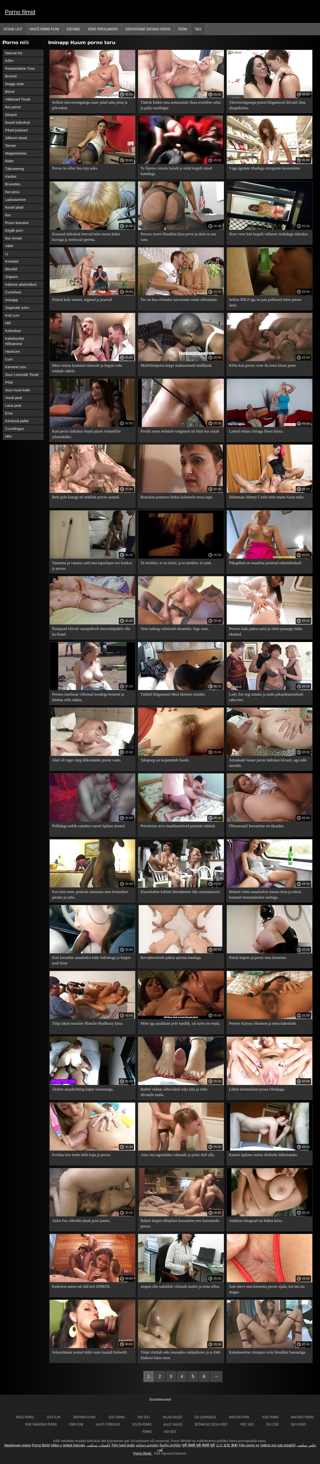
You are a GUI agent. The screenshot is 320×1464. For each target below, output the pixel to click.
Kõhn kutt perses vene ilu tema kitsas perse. (263, 365)
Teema (182, 29)
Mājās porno (25, 1417)
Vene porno (270, 1417)
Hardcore (12, 351)
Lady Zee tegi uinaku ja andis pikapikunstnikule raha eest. (266, 697)
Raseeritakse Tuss (20, 68)
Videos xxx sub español (277, 1445)
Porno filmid (20, 12)
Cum (9, 359)
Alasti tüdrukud (108, 1424)
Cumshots (13, 292)
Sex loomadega (205, 1417)
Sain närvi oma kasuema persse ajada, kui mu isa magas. (267, 1289)
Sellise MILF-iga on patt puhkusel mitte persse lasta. (265, 302)
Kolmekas (13, 331)
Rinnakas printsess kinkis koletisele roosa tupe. (176, 497)
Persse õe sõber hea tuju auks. (75, 168)
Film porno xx (249, 1445)
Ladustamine (15, 199)
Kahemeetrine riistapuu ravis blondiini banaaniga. (267, 1352)
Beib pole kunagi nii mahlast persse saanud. (86, 497)
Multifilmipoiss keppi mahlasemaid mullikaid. (176, 365)
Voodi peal (13, 398)
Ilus (8, 215)
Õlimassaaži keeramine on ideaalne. (257, 826)
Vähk (9, 246)
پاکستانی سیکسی (98, 1445)
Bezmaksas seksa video (211, 1424)
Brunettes (12, 184)
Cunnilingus (14, 429)
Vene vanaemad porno (41, 1424)
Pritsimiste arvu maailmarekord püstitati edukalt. (178, 826)
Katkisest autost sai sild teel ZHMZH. (81, 1286)
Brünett (11, 76)
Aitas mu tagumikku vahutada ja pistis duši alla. (177, 1155)
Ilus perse (13, 107)
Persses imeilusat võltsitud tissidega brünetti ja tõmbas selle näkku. (88, 697)
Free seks (247, 1424)
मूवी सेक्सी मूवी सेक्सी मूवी (198, 1445)
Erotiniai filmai (84, 1417)
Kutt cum (12, 315)
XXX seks (144, 1417)
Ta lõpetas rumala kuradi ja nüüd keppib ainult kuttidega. (176, 171)
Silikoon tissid (16, 138)
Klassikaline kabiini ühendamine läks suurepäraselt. (180, 892)
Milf (8, 323)
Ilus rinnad (13, 238)
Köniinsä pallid (16, 421)
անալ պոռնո (147, 1445)
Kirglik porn (14, 230)
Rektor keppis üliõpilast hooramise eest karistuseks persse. (180, 1223)
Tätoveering (14, 169)
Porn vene (76, 1424)
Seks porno (117, 1417)
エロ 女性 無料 (227, 1445)
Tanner (10, 145)
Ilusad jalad (14, 207)
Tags (198, 29)
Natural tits (13, 53)
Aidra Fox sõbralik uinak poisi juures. (81, 1221)
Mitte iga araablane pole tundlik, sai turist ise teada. (180, 1023)
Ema (9, 413)
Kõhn (9, 61)
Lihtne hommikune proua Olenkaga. (257, 1089)
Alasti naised (173, 1424)
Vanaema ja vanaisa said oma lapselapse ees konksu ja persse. (92, 565)
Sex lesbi (272, 1424)
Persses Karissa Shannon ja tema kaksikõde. (263, 1023)
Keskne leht (13, 29)
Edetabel (73, 29)
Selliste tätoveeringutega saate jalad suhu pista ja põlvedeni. (89, 105)
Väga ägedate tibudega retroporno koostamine (264, 168)
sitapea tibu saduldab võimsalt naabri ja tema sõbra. (180, 1286)
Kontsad (11, 261)
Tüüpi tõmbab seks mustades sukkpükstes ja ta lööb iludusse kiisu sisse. (180, 1355)
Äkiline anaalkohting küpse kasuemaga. (82, 1089)
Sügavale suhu (17, 307)
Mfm (8, 436)
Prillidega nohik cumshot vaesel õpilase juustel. (89, 826)
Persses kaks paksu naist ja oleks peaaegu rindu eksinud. (265, 631)
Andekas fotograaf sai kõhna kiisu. (256, 1221)
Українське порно (17, 1445)
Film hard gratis (123, 1445)
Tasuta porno (141, 1424)
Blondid (11, 269)
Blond (9, 91)
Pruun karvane (17, 223)
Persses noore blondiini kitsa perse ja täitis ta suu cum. (178, 237)
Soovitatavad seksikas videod (147, 29)
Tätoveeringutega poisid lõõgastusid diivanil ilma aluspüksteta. (267, 105)
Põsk (9, 382)
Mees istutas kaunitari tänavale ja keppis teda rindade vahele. (87, 368)
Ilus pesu (12, 192)
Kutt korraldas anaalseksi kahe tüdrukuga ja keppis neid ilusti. (91, 960)
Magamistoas (16, 153)
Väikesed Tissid (17, 99)
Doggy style (14, 84)
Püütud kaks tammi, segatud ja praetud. (82, 300)
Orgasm (11, 277)
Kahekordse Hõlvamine (14, 341)
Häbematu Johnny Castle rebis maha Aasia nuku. (267, 497)
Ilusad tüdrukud (17, 122)
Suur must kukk (17, 390)
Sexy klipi (54, 1417)
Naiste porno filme (44, 29)
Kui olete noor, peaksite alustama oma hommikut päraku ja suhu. (90, 894)
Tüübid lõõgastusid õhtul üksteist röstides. (173, 694)
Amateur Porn (239, 1417)
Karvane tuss (15, 367)
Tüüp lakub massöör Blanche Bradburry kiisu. (87, 1023)
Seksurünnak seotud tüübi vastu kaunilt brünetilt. (90, 1352)
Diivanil (11, 115)
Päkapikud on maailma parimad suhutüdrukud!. (265, 563)
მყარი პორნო (170, 1445)
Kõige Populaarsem (103, 29)
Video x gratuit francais (68, 1445)
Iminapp (11, 300)
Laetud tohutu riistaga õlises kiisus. (256, 431)
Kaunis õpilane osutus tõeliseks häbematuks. (263, 1155)
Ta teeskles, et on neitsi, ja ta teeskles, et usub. (176, 563)
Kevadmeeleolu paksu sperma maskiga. (170, 958)
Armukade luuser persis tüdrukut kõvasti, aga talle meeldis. (268, 763)
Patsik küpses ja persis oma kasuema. (258, 958)
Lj (6, 253)
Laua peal (13, 405)
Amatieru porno (302, 1417)
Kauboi (10, 176)
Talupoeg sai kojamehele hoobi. (164, 760)
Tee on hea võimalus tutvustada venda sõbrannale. (179, 300)
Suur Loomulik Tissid (21, 375)
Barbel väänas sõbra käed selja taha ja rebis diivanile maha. (173, 1092)
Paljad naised (172, 1417)
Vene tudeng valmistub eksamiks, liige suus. (174, 629)
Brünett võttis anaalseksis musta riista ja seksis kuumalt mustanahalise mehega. (265, 894)
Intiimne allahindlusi (21, 284)
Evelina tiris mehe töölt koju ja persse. (81, 1155)
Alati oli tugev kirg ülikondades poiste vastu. (86, 760)
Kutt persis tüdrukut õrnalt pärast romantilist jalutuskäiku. (86, 434)
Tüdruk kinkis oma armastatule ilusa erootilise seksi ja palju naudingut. (180, 105)
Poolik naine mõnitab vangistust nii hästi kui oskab (179, 431)
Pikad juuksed (16, 130)
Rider (9, 161)
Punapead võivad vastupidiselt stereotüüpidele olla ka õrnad (91, 631)
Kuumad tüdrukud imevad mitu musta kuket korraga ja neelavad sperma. (86, 237)
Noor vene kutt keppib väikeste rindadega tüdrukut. (268, 234)
